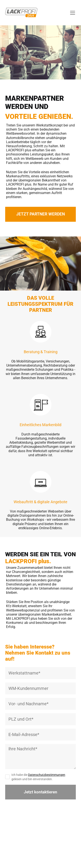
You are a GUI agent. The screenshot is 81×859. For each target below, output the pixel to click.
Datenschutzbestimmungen (46, 774)
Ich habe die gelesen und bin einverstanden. (38, 777)
